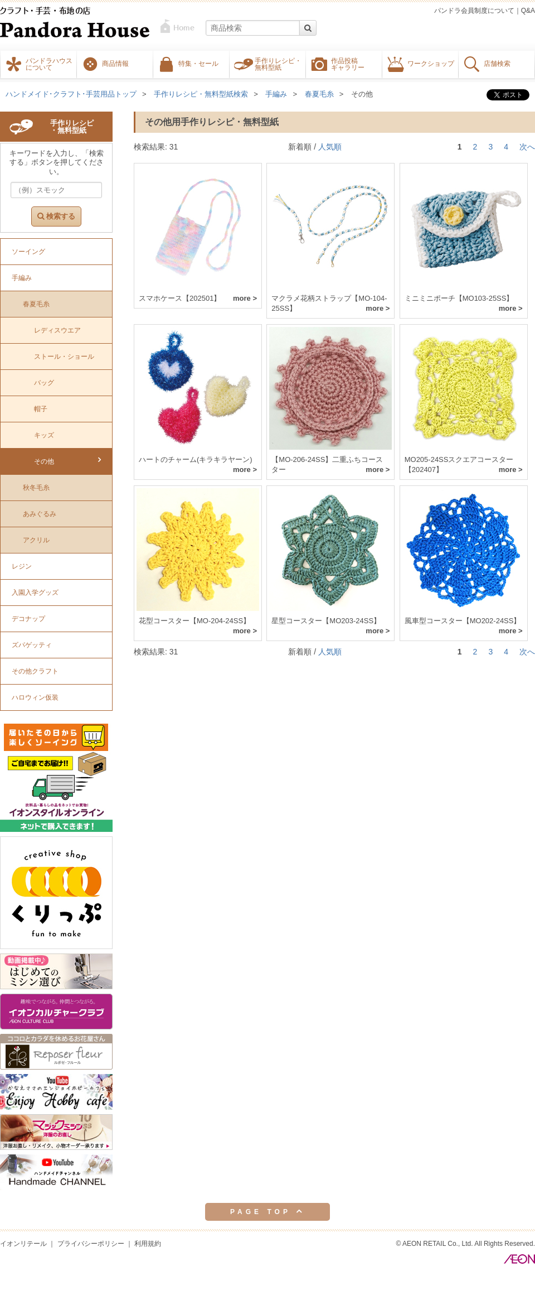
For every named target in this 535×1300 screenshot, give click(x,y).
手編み (276, 94)
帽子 (40, 409)
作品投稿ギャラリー (347, 63)
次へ (527, 146)
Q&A (528, 11)
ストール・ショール (64, 356)
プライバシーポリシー (90, 1244)
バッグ (44, 383)
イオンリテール (23, 1244)
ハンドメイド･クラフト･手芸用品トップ (71, 94)
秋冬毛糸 (36, 488)
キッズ (44, 435)
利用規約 (147, 1244)
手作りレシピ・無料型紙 (278, 63)
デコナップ (28, 619)
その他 (362, 94)
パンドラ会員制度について (474, 11)
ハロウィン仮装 (35, 697)
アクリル (36, 540)
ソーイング (28, 252)
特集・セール (198, 63)
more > (245, 298)
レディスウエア (57, 330)
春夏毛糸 (319, 94)
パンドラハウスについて (49, 63)
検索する (56, 216)
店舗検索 (497, 63)
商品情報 (115, 63)
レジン (22, 566)
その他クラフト (35, 671)
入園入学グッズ (35, 592)
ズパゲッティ (32, 645)
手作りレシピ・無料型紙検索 (201, 94)
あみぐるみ (39, 514)
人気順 (330, 146)
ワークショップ (430, 63)
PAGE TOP (267, 1211)
